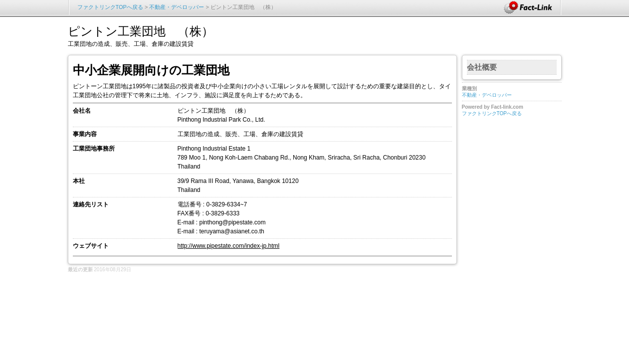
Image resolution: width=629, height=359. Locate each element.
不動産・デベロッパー (176, 7)
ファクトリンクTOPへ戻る (110, 7)
